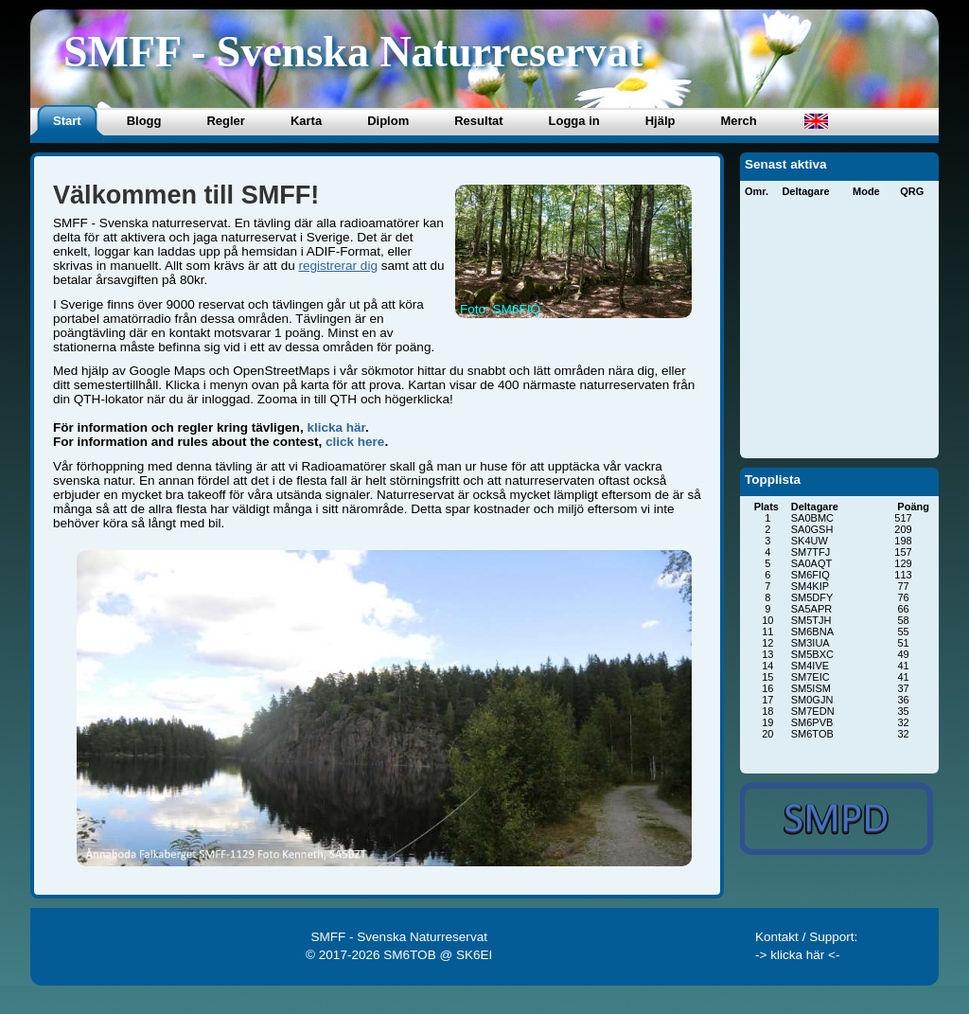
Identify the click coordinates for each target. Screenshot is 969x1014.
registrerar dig (337, 265)
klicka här (336, 427)
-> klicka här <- (797, 955)
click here (355, 442)
